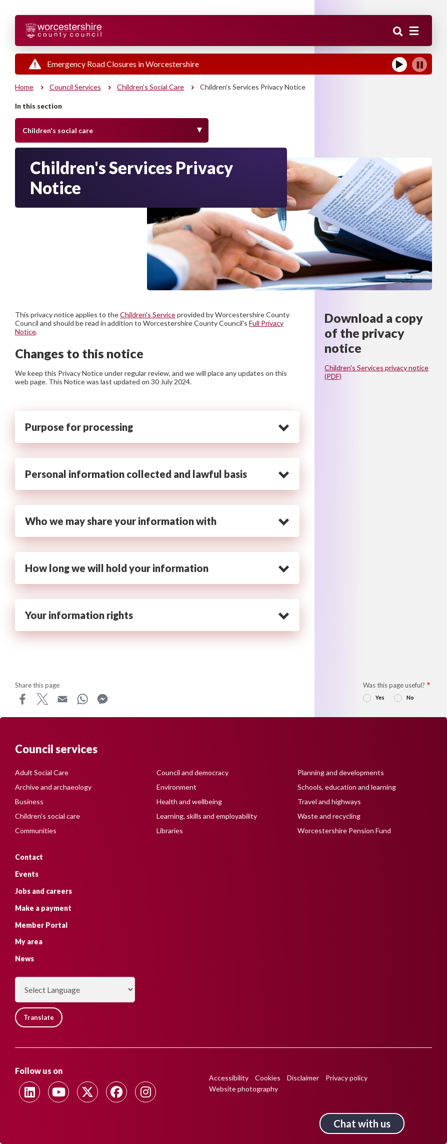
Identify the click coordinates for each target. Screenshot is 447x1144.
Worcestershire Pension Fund (344, 830)
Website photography (243, 1088)
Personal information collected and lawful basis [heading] (136, 474)
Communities (35, 830)
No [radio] (410, 697)
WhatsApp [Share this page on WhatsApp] (82, 699)
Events (26, 874)
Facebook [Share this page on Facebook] (22, 699)
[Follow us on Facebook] (116, 1091)
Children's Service (148, 314)
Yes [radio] (380, 697)
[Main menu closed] (414, 31)
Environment (176, 787)
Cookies (267, 1077)
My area (28, 941)
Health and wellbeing (189, 801)
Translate (39, 1017)
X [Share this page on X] (42, 699)
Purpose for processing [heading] (79, 427)
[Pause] (419, 64)
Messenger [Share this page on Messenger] (102, 699)
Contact (29, 857)
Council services (75, 87)
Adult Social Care (41, 772)
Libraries (169, 830)
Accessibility (228, 1077)
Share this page (37, 685)
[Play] (399, 64)
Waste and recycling (329, 816)
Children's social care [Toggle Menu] (57, 130)
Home (24, 87)
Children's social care (150, 87)
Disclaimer (303, 1077)
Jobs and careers (43, 891)
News (24, 958)
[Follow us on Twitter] (87, 1091)
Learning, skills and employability (206, 816)
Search (398, 32)
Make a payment (43, 908)
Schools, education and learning (347, 787)
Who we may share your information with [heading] (120, 521)
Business (29, 801)
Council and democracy (192, 772)
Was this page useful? (394, 685)
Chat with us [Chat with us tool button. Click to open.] (362, 1123)
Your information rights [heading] (79, 615)
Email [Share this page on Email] (62, 699)
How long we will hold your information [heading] (116, 568)
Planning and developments (341, 772)
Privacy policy (347, 1077)
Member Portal (41, 925)
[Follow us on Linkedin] (29, 1091)
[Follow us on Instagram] (145, 1091)
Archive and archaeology (53, 787)
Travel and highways (329, 801)
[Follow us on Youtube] (58, 1091)
